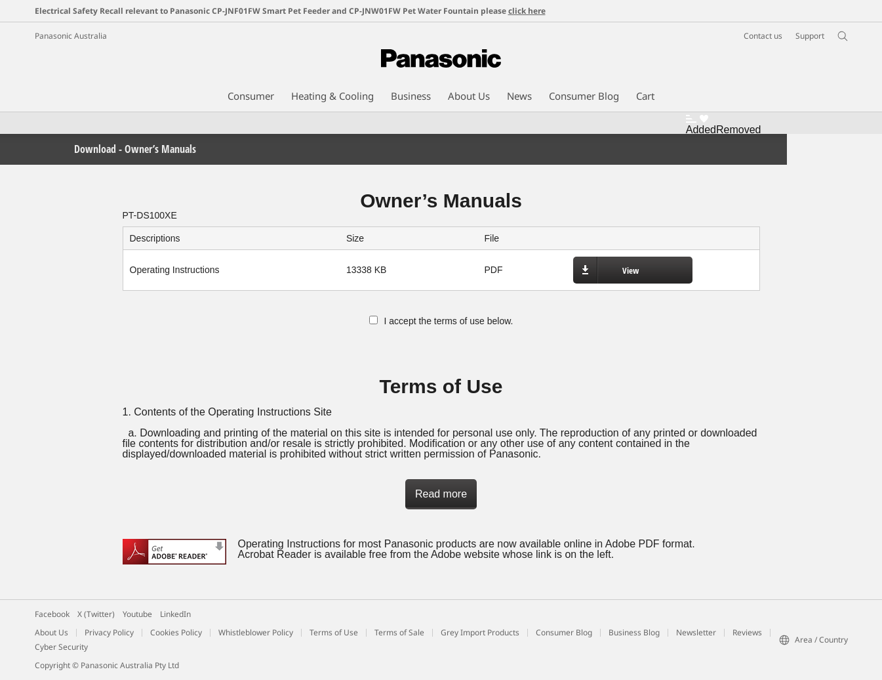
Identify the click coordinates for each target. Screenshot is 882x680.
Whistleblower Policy (255, 632)
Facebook (52, 614)
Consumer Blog (564, 632)
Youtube (137, 614)
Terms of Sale (399, 632)
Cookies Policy (176, 632)
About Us (51, 632)
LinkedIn (175, 614)
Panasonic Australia (71, 35)
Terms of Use (334, 632)
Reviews (747, 632)
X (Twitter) (96, 614)
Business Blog (634, 632)
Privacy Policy (109, 632)
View (630, 270)
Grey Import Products (480, 632)
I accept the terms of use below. (441, 321)
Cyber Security (61, 646)
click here (527, 10)
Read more (441, 493)
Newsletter (696, 632)
